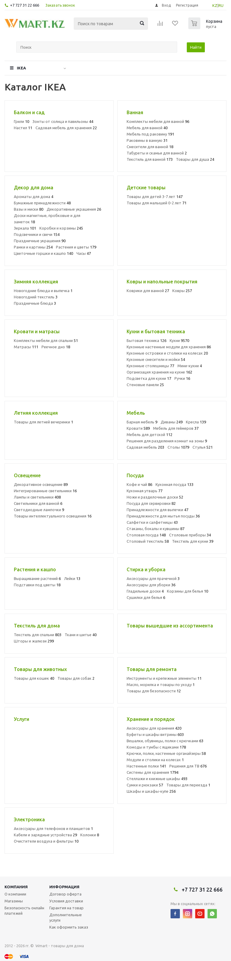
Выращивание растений (37, 578)
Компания (16, 887)
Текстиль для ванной (150, 159)
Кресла (196, 422)
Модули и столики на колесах (155, 760)
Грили (21, 121)
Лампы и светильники (37, 497)
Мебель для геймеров (176, 428)
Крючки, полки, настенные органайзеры (166, 753)
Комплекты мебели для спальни (46, 340)
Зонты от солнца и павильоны (62, 121)
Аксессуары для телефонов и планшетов (53, 828)
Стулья (202, 447)
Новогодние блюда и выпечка (43, 290)
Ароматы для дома (33, 196)
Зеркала (25, 228)
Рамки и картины (33, 247)
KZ (214, 5)
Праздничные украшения (40, 241)
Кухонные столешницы (150, 366)
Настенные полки (146, 766)
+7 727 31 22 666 (24, 5)
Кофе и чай (139, 484)
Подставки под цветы (37, 585)
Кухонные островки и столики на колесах (167, 353)
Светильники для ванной (38, 503)
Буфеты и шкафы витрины (155, 734)
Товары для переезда (188, 785)
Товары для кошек (34, 678)
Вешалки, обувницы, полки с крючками (165, 741)
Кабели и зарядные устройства (45, 835)
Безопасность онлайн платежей (24, 910)
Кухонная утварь (144, 491)
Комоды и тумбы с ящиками (156, 747)
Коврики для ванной (148, 290)
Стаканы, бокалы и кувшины (155, 528)
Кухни (179, 340)
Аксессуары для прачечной (153, 578)
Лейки (72, 578)
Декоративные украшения (74, 209)
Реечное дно (56, 347)
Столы (178, 447)
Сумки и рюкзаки (145, 785)
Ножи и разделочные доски (155, 497)
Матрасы (26, 347)
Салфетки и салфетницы (152, 522)
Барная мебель (142, 422)
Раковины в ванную (147, 140)
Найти (196, 47)
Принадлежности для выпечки (157, 510)
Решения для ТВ (188, 766)
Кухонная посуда (174, 484)
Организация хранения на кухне (159, 372)
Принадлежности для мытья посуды (163, 516)
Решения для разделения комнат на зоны (167, 441)
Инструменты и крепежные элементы (164, 678)
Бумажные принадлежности (42, 203)
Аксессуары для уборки (151, 585)
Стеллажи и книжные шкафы (157, 778)
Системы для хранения (152, 772)
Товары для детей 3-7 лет (155, 196)
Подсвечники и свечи (37, 234)
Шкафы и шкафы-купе (151, 791)
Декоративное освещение (41, 484)
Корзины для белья (187, 591)
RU (220, 5)
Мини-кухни (189, 366)
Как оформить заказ (68, 927)
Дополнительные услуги (65, 917)
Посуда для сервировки (151, 503)
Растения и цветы (76, 247)
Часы (83, 253)
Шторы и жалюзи (34, 641)
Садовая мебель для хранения (66, 128)
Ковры (182, 290)
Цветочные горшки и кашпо (43, 253)
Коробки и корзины (61, 228)
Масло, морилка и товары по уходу (161, 684)
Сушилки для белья (146, 597)
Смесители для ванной (150, 147)
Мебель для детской (149, 434)
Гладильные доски (145, 591)
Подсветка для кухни (149, 378)
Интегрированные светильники (45, 491)
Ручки (182, 378)
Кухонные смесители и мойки (156, 359)
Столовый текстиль (148, 541)
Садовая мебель (145, 447)
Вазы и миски (28, 209)
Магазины (14, 901)
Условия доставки (66, 901)
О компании (15, 894)
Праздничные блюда (35, 303)
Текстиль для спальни (37, 635)
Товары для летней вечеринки (43, 422)
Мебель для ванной (147, 128)
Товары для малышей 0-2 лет (156, 203)
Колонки (89, 835)
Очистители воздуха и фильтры (46, 841)
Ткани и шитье (81, 635)
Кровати (138, 428)
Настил (23, 128)
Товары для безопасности (154, 691)
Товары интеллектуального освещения (52, 516)
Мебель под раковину (150, 134)
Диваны (172, 422)
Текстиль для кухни (192, 541)
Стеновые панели (145, 385)
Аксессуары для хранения (154, 728)
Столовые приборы (190, 535)
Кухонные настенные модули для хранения (169, 347)
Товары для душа (195, 159)
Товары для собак (75, 678)
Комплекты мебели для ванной (158, 121)
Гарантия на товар (66, 908)
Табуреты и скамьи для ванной (157, 153)
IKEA (21, 68)
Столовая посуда (146, 535)
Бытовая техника (146, 340)
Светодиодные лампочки (39, 510)
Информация (64, 887)
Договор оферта (65, 894)
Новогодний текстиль (35, 297)
